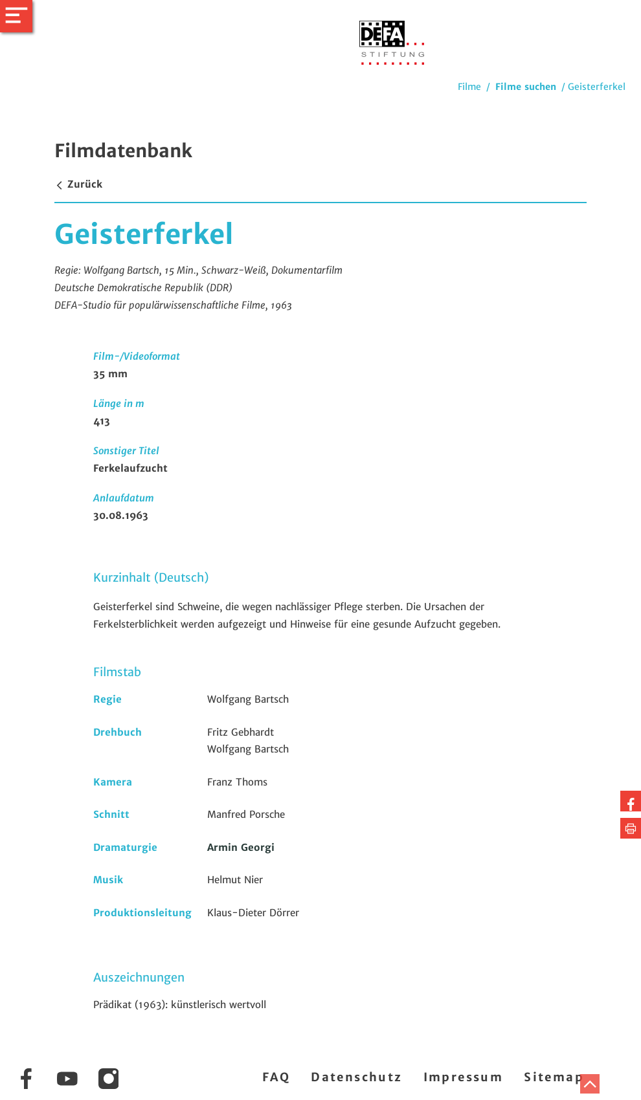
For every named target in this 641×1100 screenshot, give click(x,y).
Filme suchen (525, 87)
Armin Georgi (241, 847)
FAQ (276, 1077)
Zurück (78, 184)
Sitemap (554, 1077)
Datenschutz (356, 1077)
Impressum (463, 1077)
